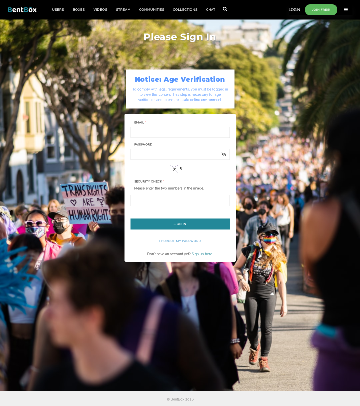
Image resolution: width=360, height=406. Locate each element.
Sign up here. (202, 254)
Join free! (321, 10)
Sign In (180, 224)
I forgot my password (180, 241)
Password (143, 144)
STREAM (123, 10)
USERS (58, 10)
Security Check (149, 181)
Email (140, 122)
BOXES (79, 10)
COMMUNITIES (151, 10)
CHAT (210, 10)
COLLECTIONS (185, 10)
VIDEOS (100, 10)
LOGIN (294, 10)
